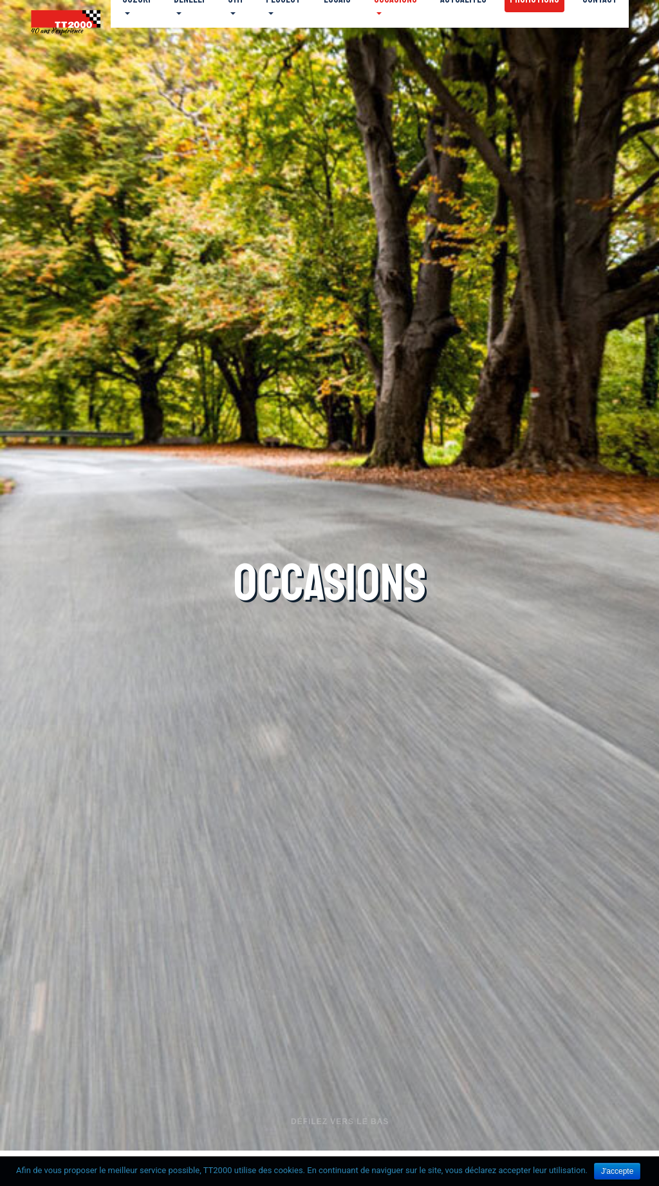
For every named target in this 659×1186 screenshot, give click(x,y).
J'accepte (617, 1171)
